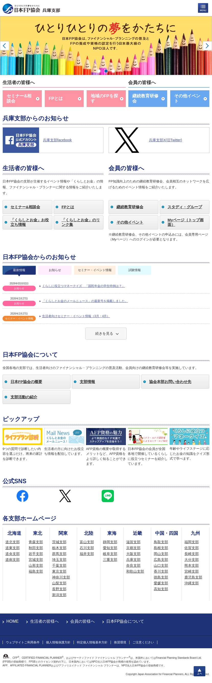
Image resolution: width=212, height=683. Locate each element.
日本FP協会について (125, 621)
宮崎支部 (191, 571)
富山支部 (87, 542)
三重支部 (110, 560)
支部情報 (87, 381)
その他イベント (187, 98)
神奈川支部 (61, 577)
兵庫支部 (133, 560)
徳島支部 (161, 577)
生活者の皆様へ (44, 621)
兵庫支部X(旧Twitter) (165, 140)
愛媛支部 (161, 583)
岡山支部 (161, 554)
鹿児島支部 (193, 577)
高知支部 (161, 589)
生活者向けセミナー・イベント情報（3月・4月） (76, 316)
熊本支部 (191, 565)
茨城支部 (59, 542)
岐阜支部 (110, 554)
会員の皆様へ (82, 621)
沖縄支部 (191, 583)
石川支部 (87, 548)
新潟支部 (59, 595)
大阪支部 (133, 554)
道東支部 (12, 548)
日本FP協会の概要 (26, 381)
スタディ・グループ (185, 207)
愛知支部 (110, 548)
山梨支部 (59, 583)
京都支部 (133, 548)
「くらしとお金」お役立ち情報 (29, 222)
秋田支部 (36, 548)
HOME (12, 621)
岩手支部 (36, 554)
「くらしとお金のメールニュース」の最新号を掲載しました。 (85, 301)
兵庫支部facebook (57, 140)
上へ (199, 671)
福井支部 (87, 554)
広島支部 (161, 560)
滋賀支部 (133, 542)
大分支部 (191, 560)
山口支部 (161, 565)
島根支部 (161, 548)
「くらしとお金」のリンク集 (81, 222)
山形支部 (36, 565)
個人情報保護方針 (58, 642)
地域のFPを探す (104, 98)
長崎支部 (191, 554)
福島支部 (36, 571)
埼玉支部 (59, 560)
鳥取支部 (161, 542)
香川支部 (161, 571)
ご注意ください (143, 642)
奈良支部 (133, 565)
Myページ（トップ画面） (186, 222)
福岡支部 (191, 542)
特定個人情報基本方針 (92, 642)
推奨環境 (120, 642)
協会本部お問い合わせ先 (170, 381)
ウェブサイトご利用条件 (23, 642)
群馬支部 (59, 554)
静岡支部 (110, 542)
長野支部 (59, 589)
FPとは (56, 98)
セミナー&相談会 (19, 98)
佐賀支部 (191, 548)
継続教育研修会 (145, 98)
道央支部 (12, 554)
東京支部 (59, 571)
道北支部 (12, 542)
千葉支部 (59, 565)
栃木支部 (59, 548)
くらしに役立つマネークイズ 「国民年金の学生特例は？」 (83, 286)
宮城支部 (36, 560)
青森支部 (36, 542)
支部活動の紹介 (23, 397)
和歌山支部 (135, 571)
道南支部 (12, 560)
